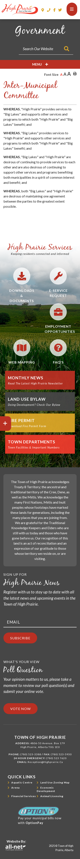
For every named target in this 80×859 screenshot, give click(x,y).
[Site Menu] (40, 64)
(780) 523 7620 (56, 758)
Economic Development (46, 789)
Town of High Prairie (20, 10)
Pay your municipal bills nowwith (39, 815)
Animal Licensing (51, 796)
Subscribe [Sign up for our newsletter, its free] (20, 638)
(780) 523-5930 (61, 754)
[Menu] (72, 9)
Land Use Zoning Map (55, 782)
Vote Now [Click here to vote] (20, 709)
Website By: (16, 841)
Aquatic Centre (21, 782)
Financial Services (23, 796)
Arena (15, 787)
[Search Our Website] (46, 49)
